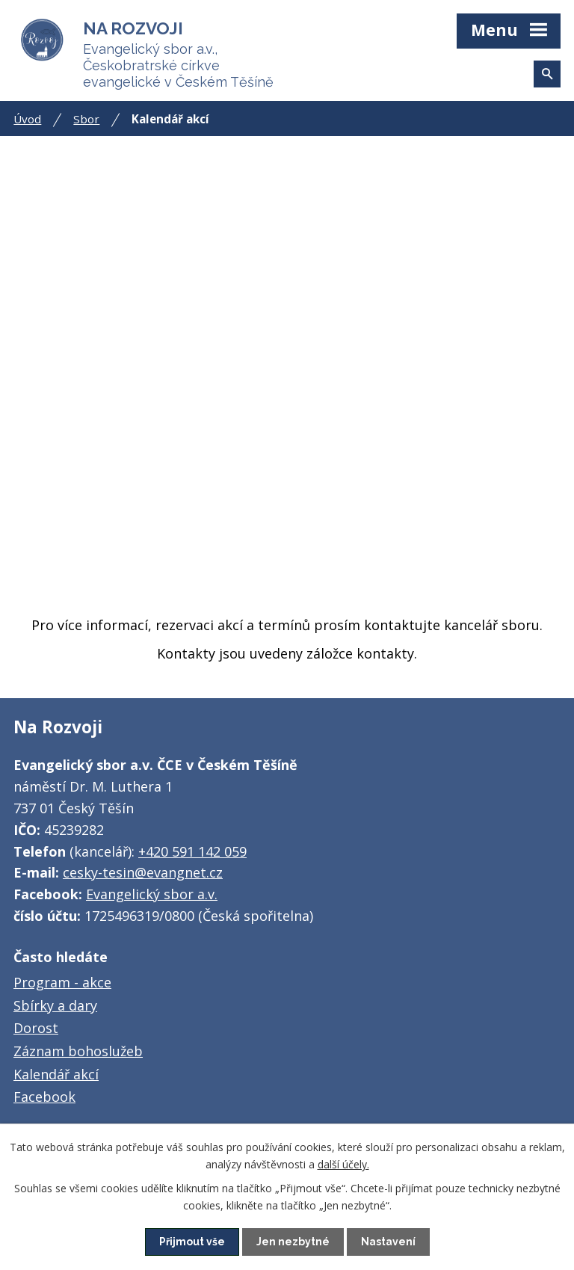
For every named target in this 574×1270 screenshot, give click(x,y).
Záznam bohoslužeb (78, 1051)
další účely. (343, 1163)
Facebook (44, 1097)
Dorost (35, 1028)
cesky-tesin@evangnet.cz (143, 872)
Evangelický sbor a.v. (151, 894)
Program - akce (62, 982)
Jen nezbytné (293, 1242)
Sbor (86, 118)
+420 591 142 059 (192, 851)
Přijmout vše (192, 1242)
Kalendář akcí (56, 1074)
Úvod (27, 118)
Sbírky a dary (55, 1005)
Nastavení (388, 1242)
